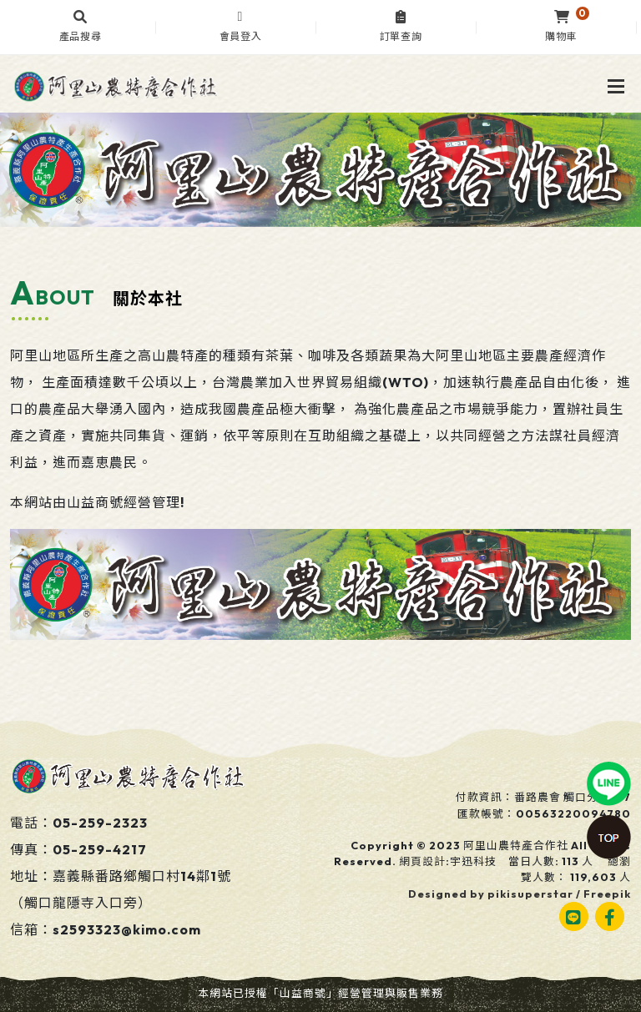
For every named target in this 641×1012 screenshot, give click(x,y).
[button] (80, 27)
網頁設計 (422, 861)
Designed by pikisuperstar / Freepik (519, 893)
